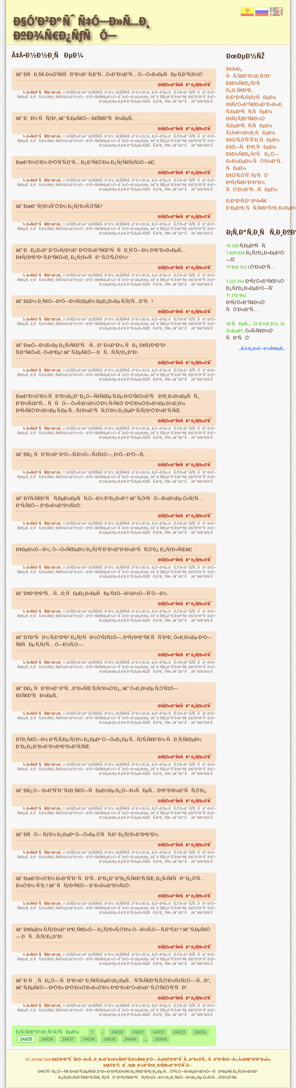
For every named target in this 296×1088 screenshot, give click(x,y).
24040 (130, 1039)
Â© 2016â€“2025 (38, 1060)
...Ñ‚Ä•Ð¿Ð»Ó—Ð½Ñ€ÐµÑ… (262, 348)
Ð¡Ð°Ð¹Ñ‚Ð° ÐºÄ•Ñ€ (246, 201)
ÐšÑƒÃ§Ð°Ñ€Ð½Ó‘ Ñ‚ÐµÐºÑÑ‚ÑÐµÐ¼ (249, 122)
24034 (200, 1032)
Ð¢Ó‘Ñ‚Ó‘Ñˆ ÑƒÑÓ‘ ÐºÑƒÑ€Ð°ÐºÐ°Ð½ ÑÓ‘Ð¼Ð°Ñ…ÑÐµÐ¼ (252, 182)
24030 (117, 1032)
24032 (158, 1032)
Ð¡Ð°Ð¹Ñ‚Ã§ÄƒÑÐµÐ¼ (251, 97)
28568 (161, 1039)
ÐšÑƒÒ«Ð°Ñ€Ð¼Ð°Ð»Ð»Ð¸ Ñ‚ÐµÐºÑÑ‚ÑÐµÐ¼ (254, 108)
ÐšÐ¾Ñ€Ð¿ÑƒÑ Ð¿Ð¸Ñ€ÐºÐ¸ (244, 87)
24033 (179, 1032)
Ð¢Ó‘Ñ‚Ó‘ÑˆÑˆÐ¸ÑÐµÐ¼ (253, 140)
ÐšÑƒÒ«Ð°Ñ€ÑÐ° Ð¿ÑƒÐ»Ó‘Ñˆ (185, 85)
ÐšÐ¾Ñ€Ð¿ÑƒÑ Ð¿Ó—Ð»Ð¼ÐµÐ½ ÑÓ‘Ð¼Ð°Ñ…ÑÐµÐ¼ (255, 161)
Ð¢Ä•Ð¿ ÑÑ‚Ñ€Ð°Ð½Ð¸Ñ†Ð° (248, 73)
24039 (109, 1039)
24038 (89, 1039)
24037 (68, 1039)
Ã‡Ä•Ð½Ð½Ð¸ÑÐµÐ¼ (250, 133)
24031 (138, 1032)
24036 (47, 1039)
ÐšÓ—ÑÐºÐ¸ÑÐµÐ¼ (251, 147)
